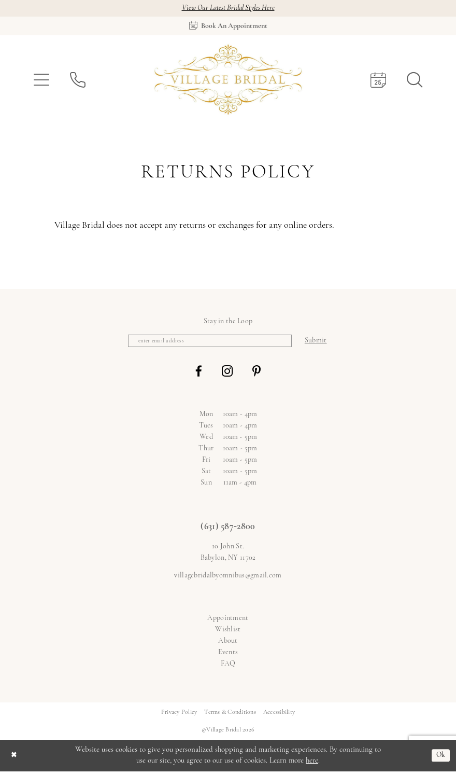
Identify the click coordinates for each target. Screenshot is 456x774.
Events (228, 654)
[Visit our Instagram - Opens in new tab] (227, 373)
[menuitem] (41, 81)
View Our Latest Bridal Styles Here (228, 9)
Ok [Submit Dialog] (440, 758)
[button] (41, 81)
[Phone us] (78, 81)
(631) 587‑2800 (228, 529)
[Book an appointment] (228, 27)
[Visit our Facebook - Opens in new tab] (198, 374)
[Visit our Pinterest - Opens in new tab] (256, 374)
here (312, 763)
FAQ (228, 666)
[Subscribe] (323, 343)
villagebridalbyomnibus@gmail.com (227, 578)
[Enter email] (210, 343)
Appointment (227, 620)
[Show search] (414, 81)
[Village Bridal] (228, 80)
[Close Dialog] (14, 758)
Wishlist (227, 631)
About (227, 643)
